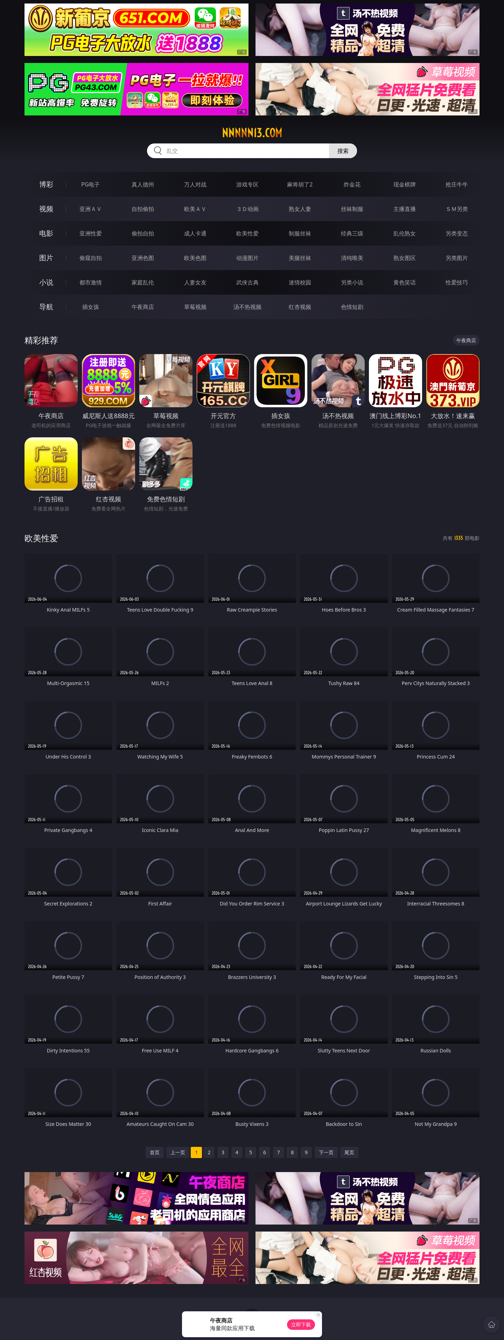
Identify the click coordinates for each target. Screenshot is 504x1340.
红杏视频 (300, 307)
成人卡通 (195, 233)
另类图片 (457, 258)
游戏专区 (247, 184)
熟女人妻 (300, 209)
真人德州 (143, 184)
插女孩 (90, 307)
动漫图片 (247, 258)
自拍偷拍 (143, 209)
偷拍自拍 (143, 233)
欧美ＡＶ (195, 209)
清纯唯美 (352, 258)
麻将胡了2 (300, 184)
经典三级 (352, 233)
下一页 (326, 1152)
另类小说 (352, 282)
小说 (46, 282)
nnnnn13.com (252, 133)
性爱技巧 (457, 282)
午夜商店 (143, 307)
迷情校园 (300, 282)
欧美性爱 (247, 233)
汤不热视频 (247, 307)
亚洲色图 (143, 258)
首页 (155, 1152)
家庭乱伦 (143, 282)
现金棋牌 (404, 184)
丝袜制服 (352, 209)
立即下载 (301, 1324)
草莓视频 (195, 307)
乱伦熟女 (404, 233)
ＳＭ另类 (457, 209)
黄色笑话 (404, 282)
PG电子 (90, 184)
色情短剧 (352, 307)
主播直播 (404, 209)
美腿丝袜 (300, 258)
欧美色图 (195, 258)
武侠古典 (247, 282)
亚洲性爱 (90, 233)
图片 (46, 257)
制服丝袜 (300, 233)
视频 (46, 208)
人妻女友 (195, 282)
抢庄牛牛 (457, 184)
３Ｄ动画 (247, 209)
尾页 (349, 1152)
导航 (46, 306)
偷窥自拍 (90, 258)
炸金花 (352, 184)
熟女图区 (404, 258)
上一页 (177, 1152)
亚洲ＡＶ (90, 209)
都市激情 (90, 282)
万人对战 (195, 184)
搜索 (343, 151)
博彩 (46, 184)
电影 (46, 233)
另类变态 (457, 233)
